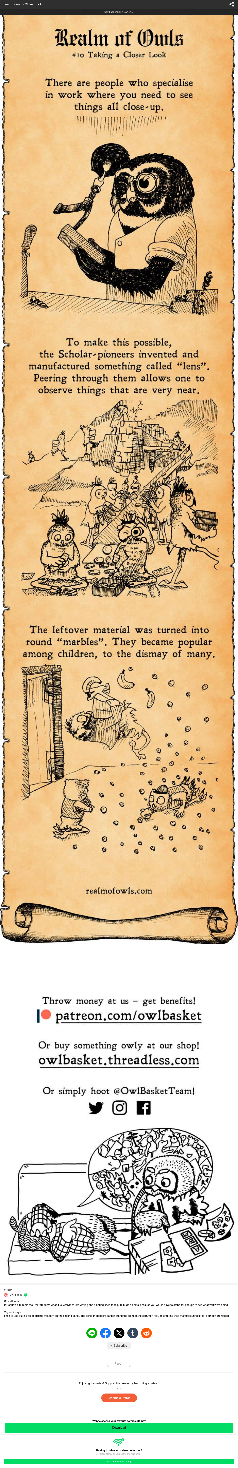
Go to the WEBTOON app (119, 1461)
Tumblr (132, 1333)
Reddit (146, 1333)
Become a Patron (119, 1398)
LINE (91, 1333)
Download (119, 1427)
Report (118, 1363)
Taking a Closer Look (27, 4)
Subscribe (120, 1345)
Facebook (105, 1333)
